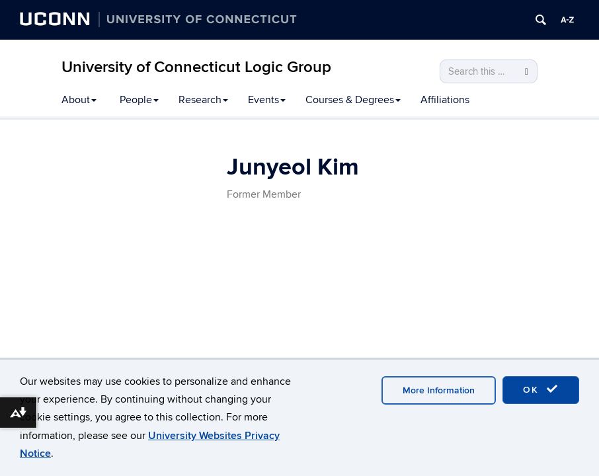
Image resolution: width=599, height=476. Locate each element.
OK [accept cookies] (541, 389)
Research (203, 99)
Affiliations (444, 99)
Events (267, 99)
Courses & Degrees (353, 99)
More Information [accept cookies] (439, 390)
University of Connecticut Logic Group (196, 67)
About (79, 99)
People (139, 99)
